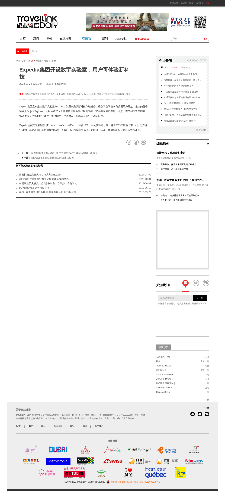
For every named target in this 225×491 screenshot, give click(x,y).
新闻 (38, 60)
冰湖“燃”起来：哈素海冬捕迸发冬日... (181, 74)
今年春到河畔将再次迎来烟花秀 (178, 86)
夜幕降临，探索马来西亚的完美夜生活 (179, 164)
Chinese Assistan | (164, 387)
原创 (43, 426)
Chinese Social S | (164, 392)
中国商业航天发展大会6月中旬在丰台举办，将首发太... (49, 183)
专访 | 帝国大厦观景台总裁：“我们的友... (180, 179)
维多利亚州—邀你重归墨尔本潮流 (176, 200)
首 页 (18, 426)
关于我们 (99, 426)
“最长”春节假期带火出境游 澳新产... (180, 103)
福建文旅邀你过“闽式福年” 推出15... (180, 120)
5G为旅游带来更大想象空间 (34, 187)
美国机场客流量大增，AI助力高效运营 (40, 174)
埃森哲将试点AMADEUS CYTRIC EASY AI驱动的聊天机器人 (64, 153)
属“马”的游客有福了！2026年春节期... (181, 109)
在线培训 (58, 426)
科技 (46, 60)
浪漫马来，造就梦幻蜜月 (170, 152)
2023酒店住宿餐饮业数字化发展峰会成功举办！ (45, 179)
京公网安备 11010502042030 (121, 482)
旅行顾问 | (161, 370)
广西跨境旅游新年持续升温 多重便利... (182, 91)
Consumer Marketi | (165, 374)
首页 (30, 60)
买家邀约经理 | (163, 357)
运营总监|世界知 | (164, 379)
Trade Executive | (164, 366)
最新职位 (163, 347)
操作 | (158, 361)
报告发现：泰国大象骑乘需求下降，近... (182, 80)
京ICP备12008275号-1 (149, 482)
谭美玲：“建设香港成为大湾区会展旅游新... (181, 195)
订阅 (200, 298)
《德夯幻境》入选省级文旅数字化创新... (182, 115)
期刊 (72, 426)
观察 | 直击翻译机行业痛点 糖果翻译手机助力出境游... (48, 192)
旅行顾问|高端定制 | (165, 383)
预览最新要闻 (199, 303)
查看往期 (201, 130)
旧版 (85, 426)
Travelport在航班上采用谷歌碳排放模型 (52, 157)
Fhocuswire (60, 83)
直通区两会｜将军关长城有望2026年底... (183, 97)
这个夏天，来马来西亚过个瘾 (174, 169)
